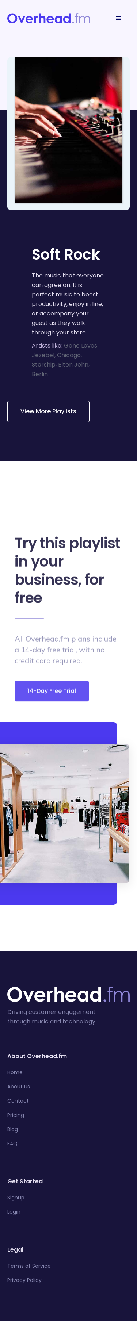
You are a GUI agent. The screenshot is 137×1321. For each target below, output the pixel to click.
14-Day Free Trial (51, 694)
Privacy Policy (24, 1280)
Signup (15, 1197)
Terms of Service (29, 1266)
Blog (12, 1129)
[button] (119, 18)
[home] (48, 18)
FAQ (12, 1143)
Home (15, 1072)
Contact (18, 1100)
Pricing (15, 1115)
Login (13, 1211)
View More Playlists (48, 411)
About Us (18, 1086)
